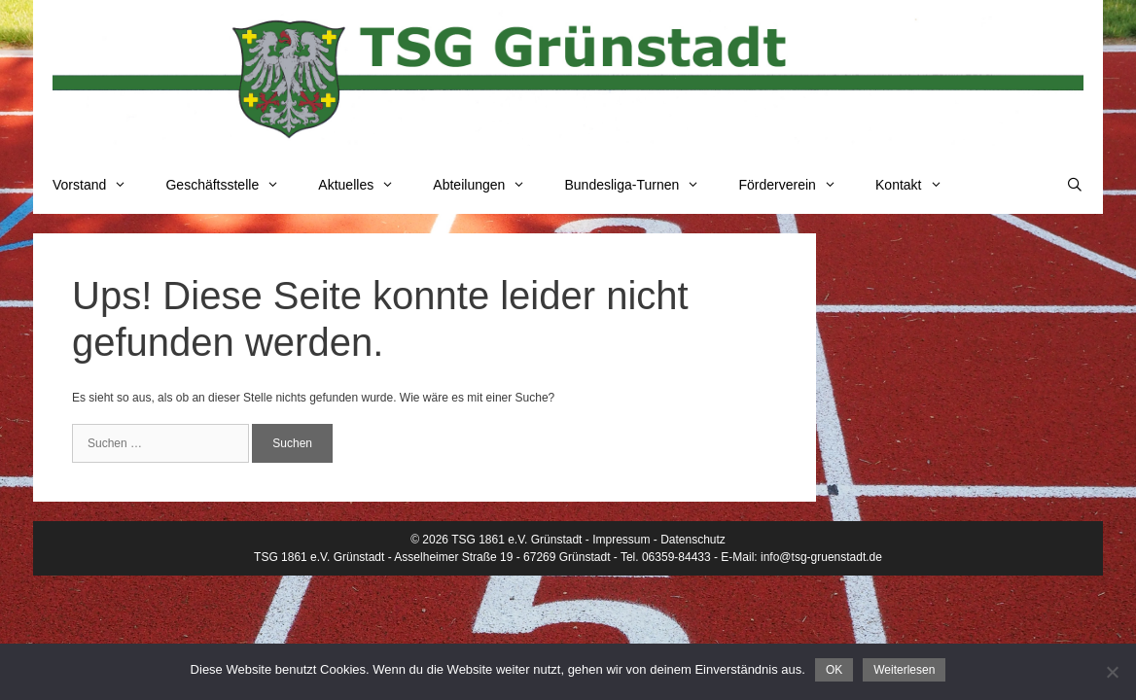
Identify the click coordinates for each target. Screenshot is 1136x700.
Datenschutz (693, 539)
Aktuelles (365, 185)
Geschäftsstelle (232, 185)
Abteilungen (489, 185)
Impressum (621, 539)
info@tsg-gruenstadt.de (821, 557)
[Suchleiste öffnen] (1075, 185)
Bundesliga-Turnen (642, 185)
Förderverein (797, 185)
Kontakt (918, 185)
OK (834, 670)
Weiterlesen (904, 670)
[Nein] (1111, 672)
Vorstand (99, 185)
